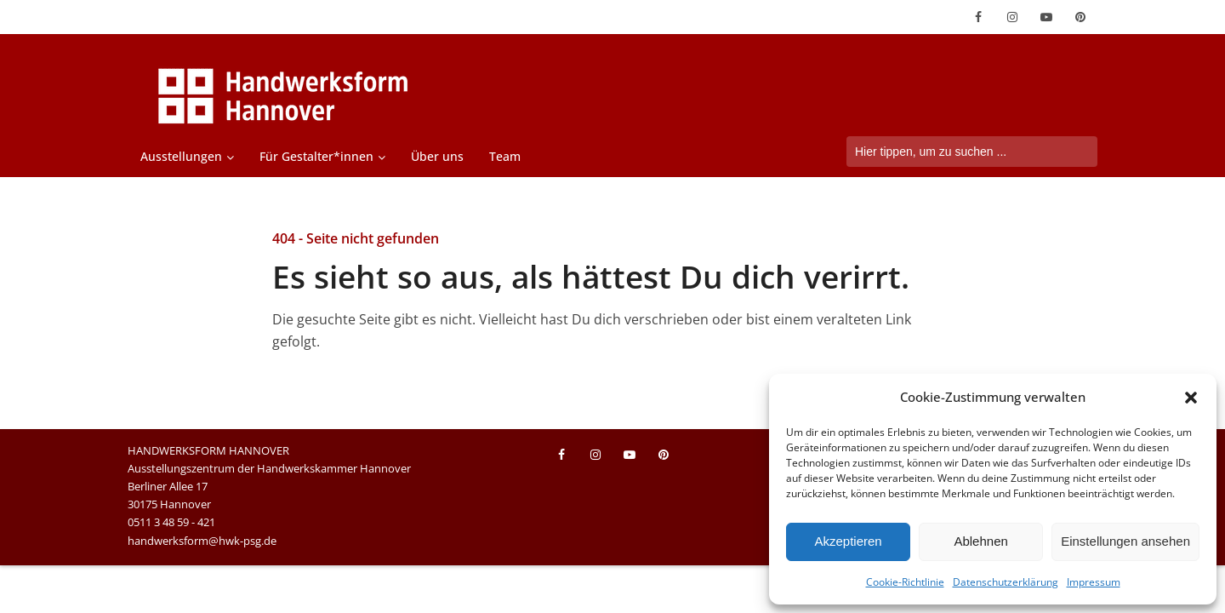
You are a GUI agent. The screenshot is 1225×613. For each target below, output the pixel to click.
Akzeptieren (847, 541)
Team (505, 156)
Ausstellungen (181, 156)
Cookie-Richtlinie (905, 582)
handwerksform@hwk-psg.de (202, 540)
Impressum (1093, 582)
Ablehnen (980, 541)
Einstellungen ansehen (1125, 541)
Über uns (437, 156)
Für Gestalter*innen (316, 156)
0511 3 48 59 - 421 (171, 522)
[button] (1190, 397)
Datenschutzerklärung (1005, 582)
